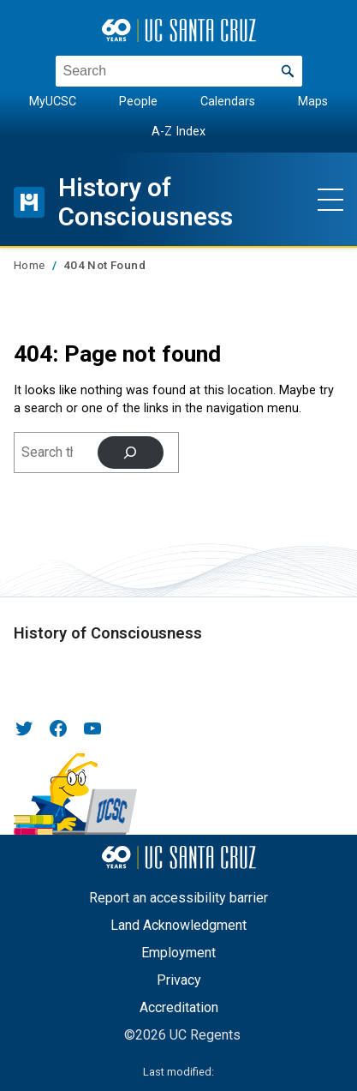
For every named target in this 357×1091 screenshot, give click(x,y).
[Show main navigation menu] (330, 198)
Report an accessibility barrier (178, 898)
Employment (178, 952)
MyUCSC (52, 101)
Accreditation (179, 1007)
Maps (313, 101)
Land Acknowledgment (178, 925)
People (138, 101)
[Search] (131, 452)
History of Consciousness (146, 201)
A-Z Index (178, 130)
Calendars (227, 101)
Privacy (179, 980)
